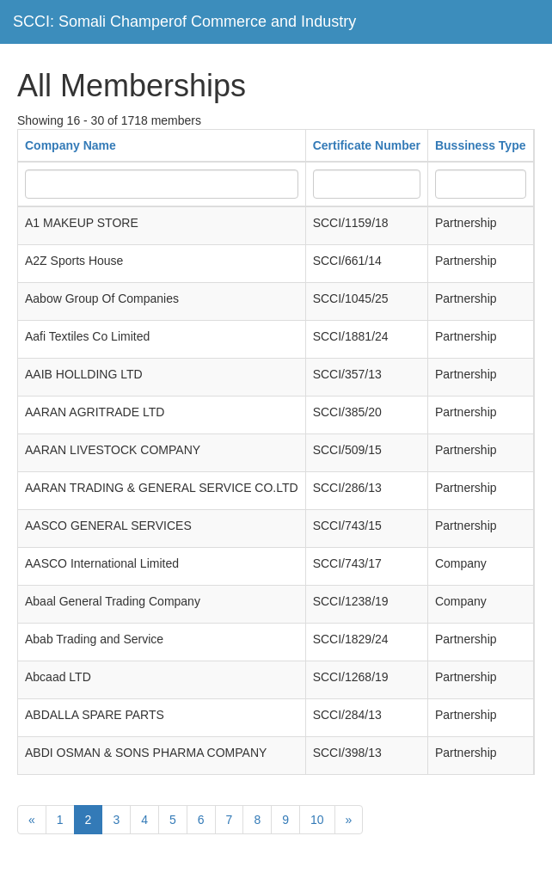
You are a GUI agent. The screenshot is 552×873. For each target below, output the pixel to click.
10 (317, 820)
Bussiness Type (480, 145)
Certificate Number (366, 145)
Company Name (70, 145)
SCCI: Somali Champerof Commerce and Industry (184, 21)
